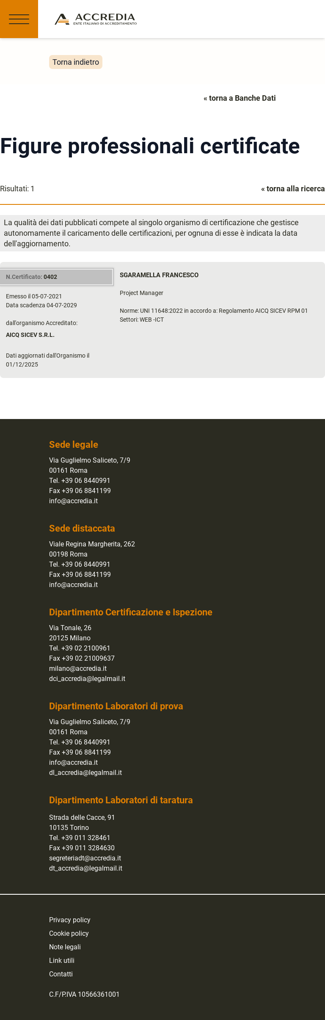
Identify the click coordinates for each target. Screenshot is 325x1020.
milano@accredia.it (78, 668)
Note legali (65, 947)
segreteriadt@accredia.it (85, 858)
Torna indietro (75, 62)
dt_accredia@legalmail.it (85, 868)
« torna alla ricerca (293, 188)
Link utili (61, 961)
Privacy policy (70, 920)
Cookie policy (69, 933)
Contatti (61, 974)
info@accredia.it (73, 501)
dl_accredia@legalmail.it (85, 773)
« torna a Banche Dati (240, 98)
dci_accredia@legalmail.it (87, 679)
